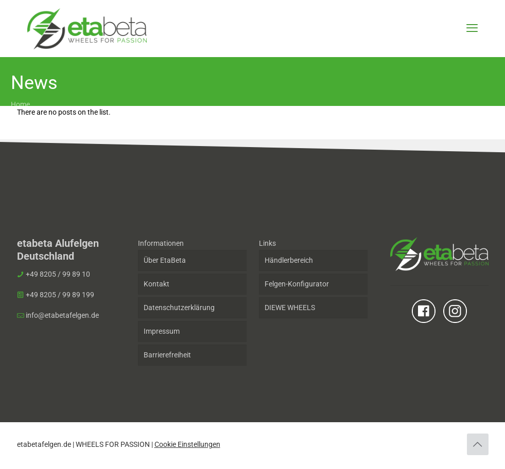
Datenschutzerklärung (179, 307)
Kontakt (156, 284)
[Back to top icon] (478, 444)
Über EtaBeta (165, 260)
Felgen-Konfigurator (297, 284)
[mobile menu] (472, 28)
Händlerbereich (289, 260)
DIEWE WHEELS (290, 307)
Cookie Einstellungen (187, 444)
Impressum (162, 331)
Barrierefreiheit (167, 355)
